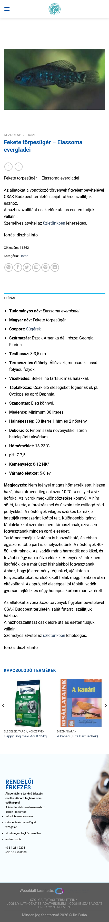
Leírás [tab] (9, 298)
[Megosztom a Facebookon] (18, 267)
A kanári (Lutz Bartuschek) (77, 736)
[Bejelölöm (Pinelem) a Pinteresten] (45, 267)
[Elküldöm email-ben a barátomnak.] (36, 267)
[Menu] (7, 9)
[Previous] (3, 715)
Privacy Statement (55, 907)
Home (31, 135)
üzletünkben (54, 223)
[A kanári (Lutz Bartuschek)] (81, 703)
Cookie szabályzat (86, 904)
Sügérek (33, 329)
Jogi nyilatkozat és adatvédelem (36, 904)
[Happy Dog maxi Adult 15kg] (28, 703)
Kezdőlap (12, 135)
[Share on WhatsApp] (8, 267)
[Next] (105, 715)
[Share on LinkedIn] (55, 267)
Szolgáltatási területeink (53, 900)
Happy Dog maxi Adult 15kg (25, 736)
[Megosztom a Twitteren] (27, 267)
